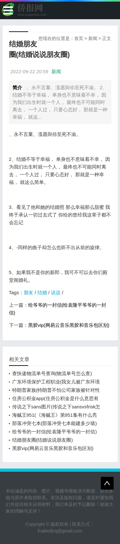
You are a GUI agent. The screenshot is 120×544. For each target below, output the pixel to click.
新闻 (92, 38)
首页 (78, 38)
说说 (55, 292)
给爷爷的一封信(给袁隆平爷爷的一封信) (54, 431)
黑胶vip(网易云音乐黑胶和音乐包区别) (68, 325)
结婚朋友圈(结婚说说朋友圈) (42, 440)
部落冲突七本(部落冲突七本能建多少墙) (54, 423)
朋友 (28, 292)
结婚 (42, 292)
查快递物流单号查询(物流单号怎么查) (52, 373)
